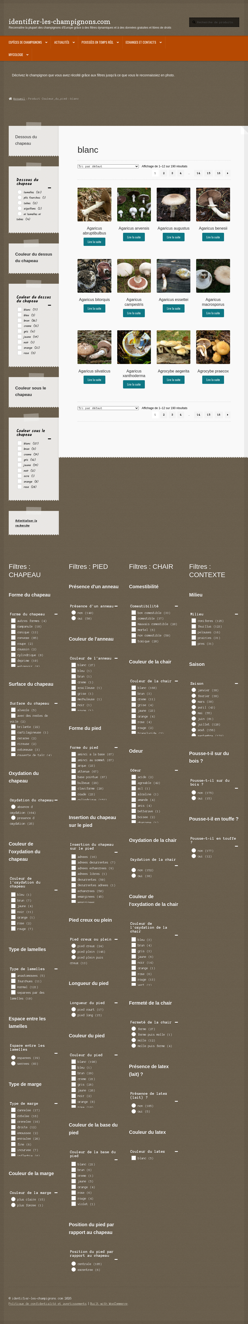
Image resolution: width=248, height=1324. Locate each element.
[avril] (193, 707)
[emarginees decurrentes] (73, 902)
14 (198, 173)
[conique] (13, 632)
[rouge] (13, 928)
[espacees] (13, 1057)
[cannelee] (13, 1110)
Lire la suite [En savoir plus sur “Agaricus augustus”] (173, 237)
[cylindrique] (13, 654)
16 (219, 173)
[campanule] (13, 626)
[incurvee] (13, 1150)
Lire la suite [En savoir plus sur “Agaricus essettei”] (173, 308)
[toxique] (133, 641)
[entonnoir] (13, 666)
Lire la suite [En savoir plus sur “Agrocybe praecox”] (213, 380)
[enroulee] (13, 1138)
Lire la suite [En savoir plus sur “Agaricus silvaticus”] (94, 380)
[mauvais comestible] (133, 624)
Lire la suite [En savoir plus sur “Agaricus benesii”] (213, 237)
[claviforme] (73, 788)
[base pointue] (73, 777)
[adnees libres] (73, 873)
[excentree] (73, 1269)
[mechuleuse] (73, 699)
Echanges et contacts (141, 42)
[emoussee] (13, 1132)
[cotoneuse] (13, 749)
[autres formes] (13, 620)
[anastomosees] (13, 975)
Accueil (19, 98)
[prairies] (193, 637)
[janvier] (193, 690)
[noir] (19, 342)
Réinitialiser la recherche (26, 523)
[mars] (193, 701)
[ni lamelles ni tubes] (19, 213)
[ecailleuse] (73, 687)
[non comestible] (133, 635)
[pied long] (73, 1015)
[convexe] (13, 637)
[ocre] (19, 475)
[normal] (13, 986)
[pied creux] (73, 945)
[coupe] (13, 643)
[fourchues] (13, 981)
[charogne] (133, 822)
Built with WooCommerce (109, 1303)
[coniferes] (193, 620)
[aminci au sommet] (73, 759)
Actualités (61, 42)
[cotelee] (13, 1115)
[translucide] (133, 733)
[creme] (19, 325)
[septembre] (193, 735)
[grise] (73, 693)
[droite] (13, 1127)
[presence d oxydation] (13, 817)
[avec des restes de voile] (13, 715)
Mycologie (16, 54)
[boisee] (133, 816)
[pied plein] (73, 951)
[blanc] (19, 309)
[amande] (133, 799)
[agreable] (133, 782)
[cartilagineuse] (13, 732)
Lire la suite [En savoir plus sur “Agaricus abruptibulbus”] (94, 242)
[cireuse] (13, 743)
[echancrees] (73, 890)
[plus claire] (13, 1199)
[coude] (73, 794)
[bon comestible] (133, 612)
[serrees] (13, 1063)
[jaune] (19, 336)
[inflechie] (13, 1155)
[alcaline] (133, 794)
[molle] (133, 1040)
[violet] (73, 1203)
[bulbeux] (73, 782)
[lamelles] (19, 192)
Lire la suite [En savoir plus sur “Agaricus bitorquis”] (94, 308)
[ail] (133, 788)
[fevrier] (193, 695)
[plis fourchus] (19, 197)
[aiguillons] (19, 208)
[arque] (73, 765)
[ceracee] (13, 738)
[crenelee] (13, 1121)
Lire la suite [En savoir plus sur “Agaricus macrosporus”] (213, 313)
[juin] (193, 718)
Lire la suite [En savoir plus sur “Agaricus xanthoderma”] (134, 384)
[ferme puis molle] (133, 1034)
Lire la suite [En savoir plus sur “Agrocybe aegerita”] (173, 380)
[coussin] (13, 649)
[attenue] (73, 771)
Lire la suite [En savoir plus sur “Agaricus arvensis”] (134, 237)
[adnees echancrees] (73, 868)
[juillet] (193, 724)
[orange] (19, 347)
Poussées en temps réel (97, 42)
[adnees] (73, 856)
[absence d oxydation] (13, 806)
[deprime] (13, 660)
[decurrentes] (73, 879)
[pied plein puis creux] (73, 957)
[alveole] (13, 709)
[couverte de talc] (13, 755)
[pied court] (73, 1009)
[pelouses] (193, 632)
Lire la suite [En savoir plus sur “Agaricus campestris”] (134, 313)
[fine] (13, 1144)
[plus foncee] (13, 1205)
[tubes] (19, 202)
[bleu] (19, 314)
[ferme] (133, 1028)
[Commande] (108, 166)
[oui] (73, 618)
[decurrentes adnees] (73, 885)
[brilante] (13, 726)
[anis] (133, 805)
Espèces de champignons (25, 42)
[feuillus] (193, 626)
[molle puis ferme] (133, 1045)
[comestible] (133, 618)
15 (208, 173)
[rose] (19, 353)
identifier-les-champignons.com (59, 21)
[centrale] (73, 1263)
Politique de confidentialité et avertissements (48, 1303)
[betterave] (133, 811)
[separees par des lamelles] (13, 992)
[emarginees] (73, 896)
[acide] (133, 777)
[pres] (193, 643)
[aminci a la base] (73, 754)
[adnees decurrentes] (73, 862)
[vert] (133, 985)
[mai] (193, 712)
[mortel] (133, 629)
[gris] (19, 331)
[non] (73, 612)
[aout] (193, 730)
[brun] (19, 320)
